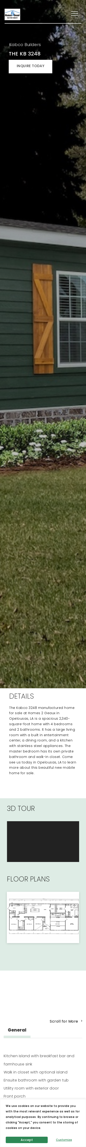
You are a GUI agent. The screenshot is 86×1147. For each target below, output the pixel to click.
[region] (43, 1123)
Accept (27, 1140)
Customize (64, 1140)
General (17, 1030)
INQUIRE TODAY (30, 65)
